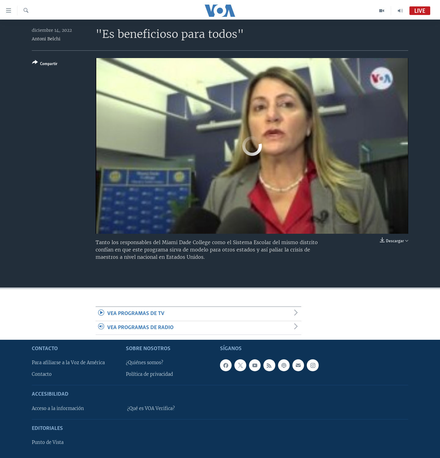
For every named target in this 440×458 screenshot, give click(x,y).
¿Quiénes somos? (144, 363)
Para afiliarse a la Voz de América (68, 363)
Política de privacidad (149, 374)
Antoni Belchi (46, 39)
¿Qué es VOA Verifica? (151, 408)
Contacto (42, 374)
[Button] (44, 64)
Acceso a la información (58, 408)
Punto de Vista (48, 442)
